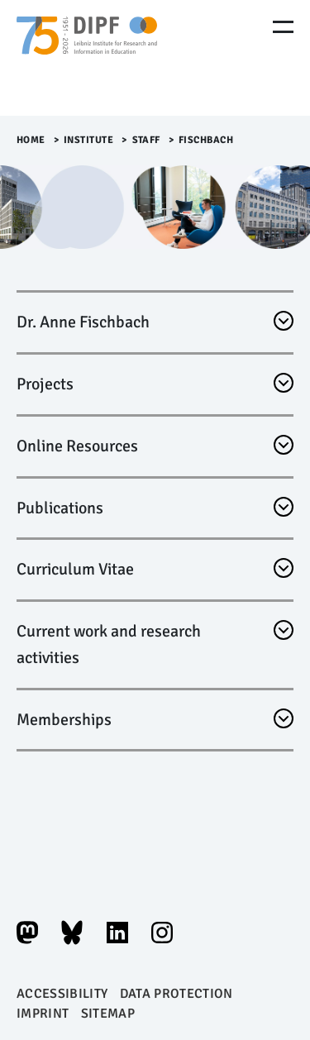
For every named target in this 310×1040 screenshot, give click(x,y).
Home (31, 140)
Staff (146, 140)
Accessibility (62, 993)
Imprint (43, 1013)
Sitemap (108, 1013)
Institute (89, 140)
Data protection (176, 993)
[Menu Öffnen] (283, 27)
